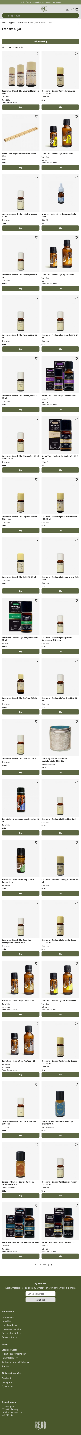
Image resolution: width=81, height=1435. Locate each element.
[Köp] (60, 107)
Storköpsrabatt (9, 1349)
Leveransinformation (12, 1329)
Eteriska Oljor (46, 22)
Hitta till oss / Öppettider (14, 1353)
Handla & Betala (9, 1325)
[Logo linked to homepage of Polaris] (43, 9)
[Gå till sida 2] (35, 1264)
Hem (4, 22)
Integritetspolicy (10, 1357)
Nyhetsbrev (7, 1386)
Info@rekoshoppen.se (12, 1412)
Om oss (5, 1366)
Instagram (7, 1382)
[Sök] (40, 15)
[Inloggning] (67, 9)
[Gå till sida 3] (38, 1264)
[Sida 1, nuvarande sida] (33, 1264)
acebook (7, 1378)
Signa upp (41, 1299)
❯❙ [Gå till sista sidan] (52, 1264)
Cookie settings (9, 1337)
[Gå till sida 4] (40, 1264)
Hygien (12, 22)
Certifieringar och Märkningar (16, 1362)
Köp (20, 107)
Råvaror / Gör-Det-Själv (28, 22)
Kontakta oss (8, 1317)
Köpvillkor (7, 1321)
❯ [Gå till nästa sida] (46, 1264)
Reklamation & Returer (13, 1333)
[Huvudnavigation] (4, 9)
